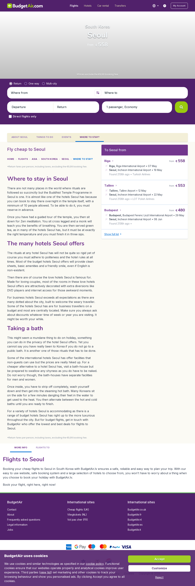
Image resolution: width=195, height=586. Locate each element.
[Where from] (51, 92)
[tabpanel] (97, 309)
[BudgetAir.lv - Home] (25, 6)
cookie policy (95, 564)
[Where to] (144, 92)
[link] (164, 6)
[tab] (21, 440)
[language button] (155, 6)
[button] (179, 6)
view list (45, 572)
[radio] (15, 84)
